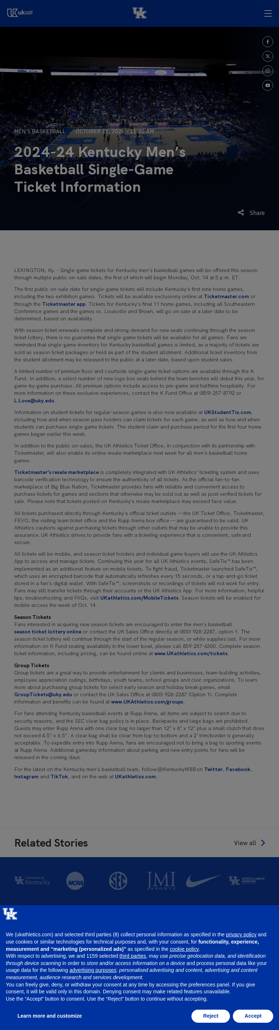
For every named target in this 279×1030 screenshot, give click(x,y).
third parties (133, 956)
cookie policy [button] (184, 949)
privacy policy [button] (241, 934)
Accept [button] (253, 1016)
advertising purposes (92, 970)
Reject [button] (210, 1016)
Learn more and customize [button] (49, 1016)
